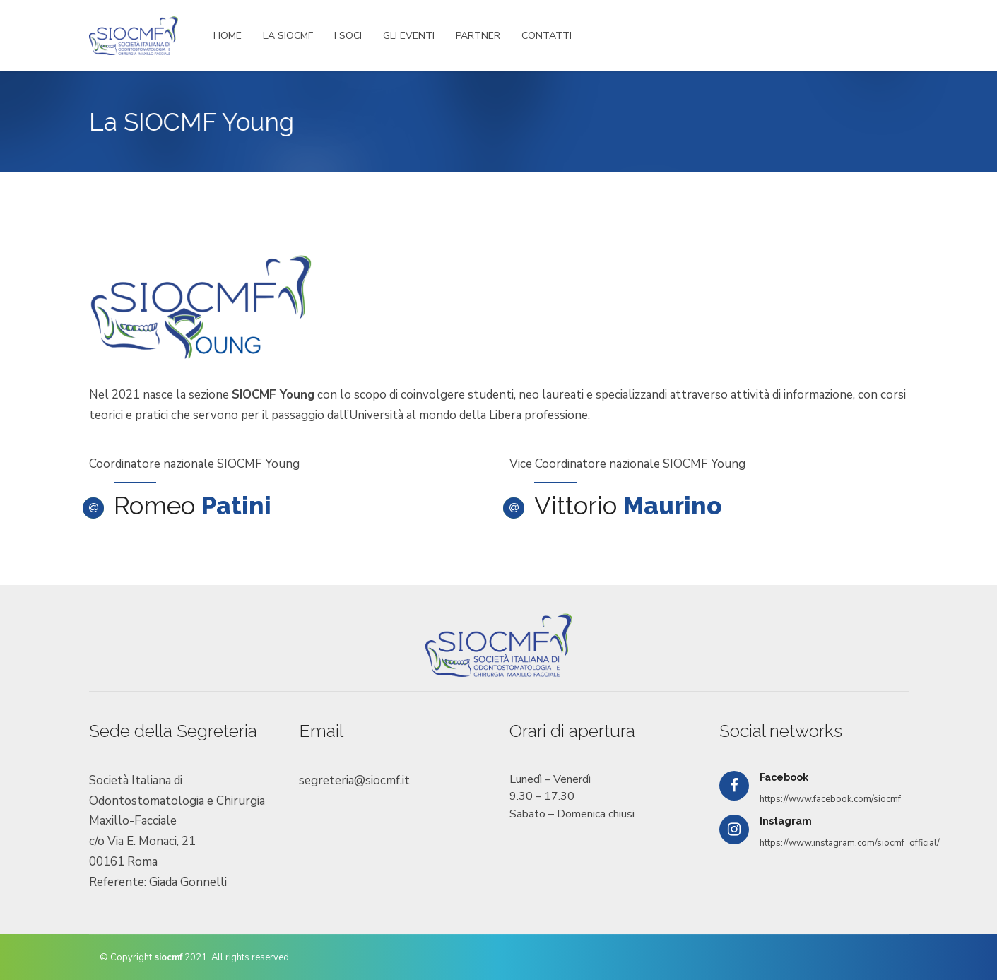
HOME (227, 35)
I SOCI (348, 35)
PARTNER (478, 35)
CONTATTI (546, 35)
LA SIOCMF (288, 35)
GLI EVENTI (409, 35)
